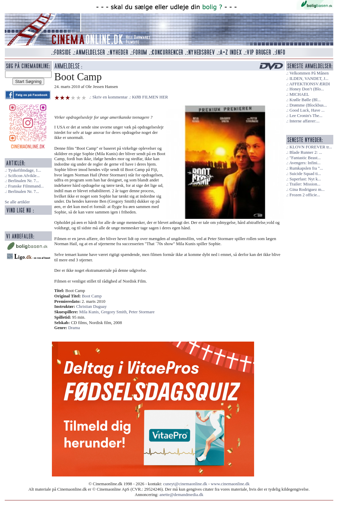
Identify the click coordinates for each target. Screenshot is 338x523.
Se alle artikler (17, 202)
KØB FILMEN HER (150, 97)
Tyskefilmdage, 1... (24, 170)
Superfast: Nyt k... (305, 179)
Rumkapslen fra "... (306, 168)
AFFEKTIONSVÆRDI (309, 84)
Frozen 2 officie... (304, 195)
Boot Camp (92, 296)
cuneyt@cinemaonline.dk (185, 484)
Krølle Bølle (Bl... (305, 99)
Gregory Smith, (115, 312)
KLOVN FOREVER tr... (310, 147)
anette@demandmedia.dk (181, 494)
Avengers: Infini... (304, 163)
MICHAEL (299, 94)
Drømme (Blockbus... (308, 105)
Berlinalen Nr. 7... (23, 180)
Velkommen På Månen (309, 73)
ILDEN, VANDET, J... (309, 78)
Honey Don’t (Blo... (306, 89)
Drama (74, 327)
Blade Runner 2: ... (305, 152)
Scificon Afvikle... (24, 175)
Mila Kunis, (90, 312)
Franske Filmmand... (26, 186)
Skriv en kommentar (110, 97)
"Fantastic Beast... (305, 157)
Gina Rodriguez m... (307, 189)
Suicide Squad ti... (305, 173)
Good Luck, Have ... (307, 110)
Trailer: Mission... (304, 184)
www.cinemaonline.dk (230, 484)
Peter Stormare (141, 312)
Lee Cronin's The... (305, 115)
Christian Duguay (91, 306)
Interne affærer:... (304, 121)
